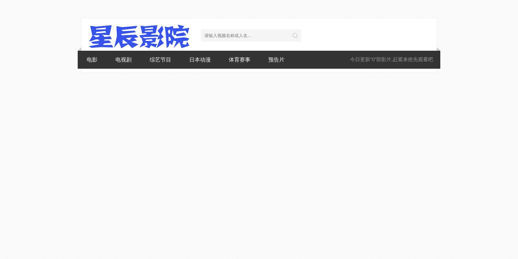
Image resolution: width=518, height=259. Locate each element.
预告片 (276, 59)
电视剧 (123, 59)
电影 (92, 59)
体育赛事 (239, 59)
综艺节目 (160, 59)
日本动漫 (200, 59)
